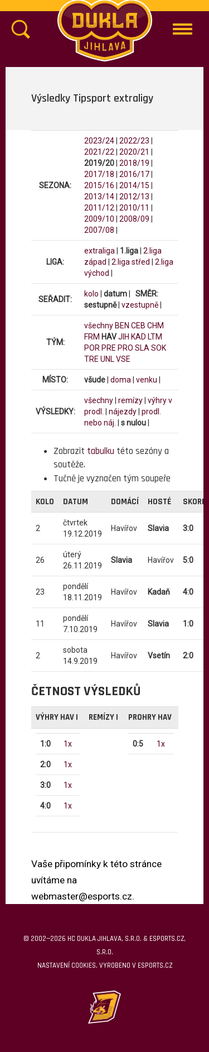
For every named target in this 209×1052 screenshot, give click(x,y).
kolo (91, 293)
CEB (138, 325)
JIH (123, 336)
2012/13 (134, 196)
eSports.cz (155, 965)
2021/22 (99, 151)
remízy (130, 400)
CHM (155, 325)
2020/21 (134, 151)
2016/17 (134, 174)
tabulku (100, 451)
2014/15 (134, 185)
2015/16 (99, 185)
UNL (107, 359)
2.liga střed (130, 261)
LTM (155, 336)
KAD (138, 336)
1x (68, 743)
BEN (122, 325)
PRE (108, 347)
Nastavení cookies (66, 965)
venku (146, 379)
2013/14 (99, 196)
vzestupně (139, 304)
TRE (91, 359)
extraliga (99, 250)
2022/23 (134, 140)
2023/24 (99, 140)
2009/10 (99, 218)
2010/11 (134, 207)
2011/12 (99, 207)
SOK (158, 347)
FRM (92, 336)
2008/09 (134, 218)
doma (120, 379)
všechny (98, 325)
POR (92, 347)
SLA (142, 347)
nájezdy (123, 411)
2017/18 (99, 174)
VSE (123, 359)
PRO (125, 347)
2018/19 (134, 163)
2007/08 (99, 230)
